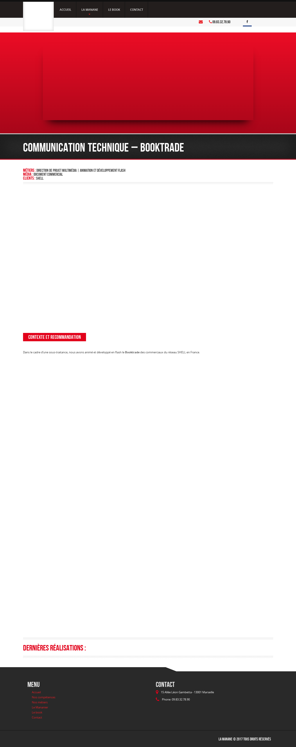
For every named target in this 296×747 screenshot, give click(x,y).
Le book (37, 712)
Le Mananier (40, 707)
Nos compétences (43, 697)
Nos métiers (40, 702)
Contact (37, 717)
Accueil (36, 692)
